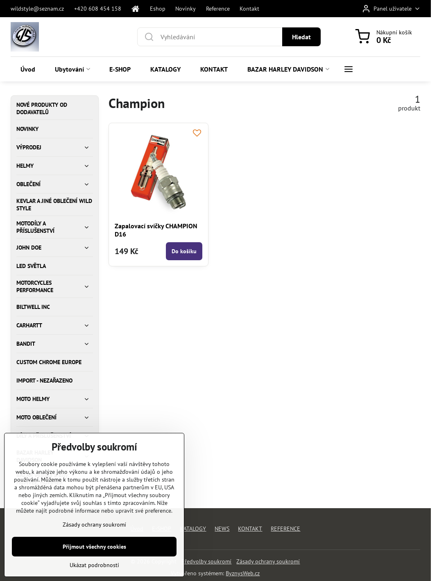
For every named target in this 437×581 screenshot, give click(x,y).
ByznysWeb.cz (243, 573)
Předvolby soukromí (206, 561)
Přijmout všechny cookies (94, 553)
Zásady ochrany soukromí (268, 561)
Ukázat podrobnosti (94, 571)
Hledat (301, 37)
